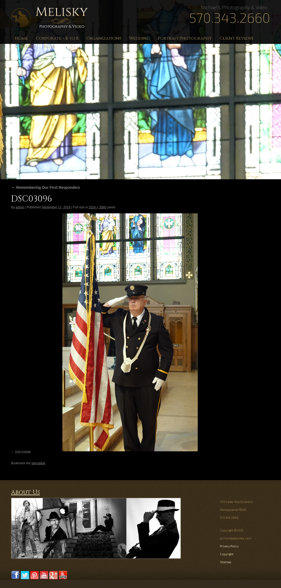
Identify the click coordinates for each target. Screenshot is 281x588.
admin (20, 207)
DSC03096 (23, 452)
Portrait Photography (185, 38)
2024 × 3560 (97, 207)
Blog (49, 46)
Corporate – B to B (57, 38)
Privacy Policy (229, 546)
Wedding (139, 38)
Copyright (226, 554)
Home (21, 38)
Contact (25, 46)
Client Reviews (236, 38)
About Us (25, 492)
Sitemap (225, 562)
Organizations (103, 38)
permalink (38, 463)
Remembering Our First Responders (45, 187)
